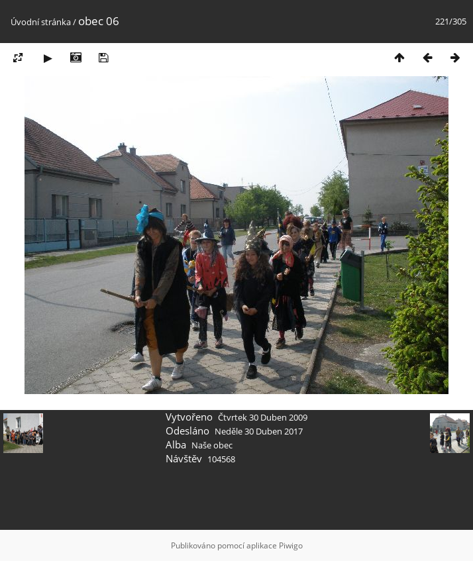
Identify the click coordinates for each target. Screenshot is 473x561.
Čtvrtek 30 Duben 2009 (262, 417)
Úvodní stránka (41, 22)
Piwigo (291, 545)
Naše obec (212, 445)
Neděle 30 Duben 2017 (259, 431)
